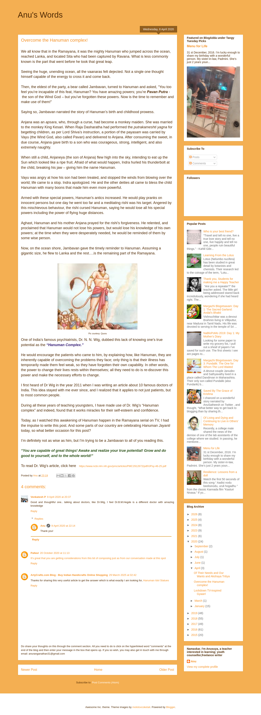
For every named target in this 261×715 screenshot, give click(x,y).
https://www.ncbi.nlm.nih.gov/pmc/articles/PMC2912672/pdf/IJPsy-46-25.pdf (122, 466)
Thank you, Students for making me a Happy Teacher (221, 280)
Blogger (170, 707)
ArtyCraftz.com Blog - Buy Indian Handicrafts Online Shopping (69, 574)
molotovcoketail (141, 707)
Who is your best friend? (218, 231)
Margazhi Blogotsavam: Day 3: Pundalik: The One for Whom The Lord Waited (220, 364)
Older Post (166, 669)
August (199, 551)
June (197, 562)
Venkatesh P (38, 496)
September (201, 546)
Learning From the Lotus (218, 255)
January (199, 606)
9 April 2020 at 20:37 (59, 496)
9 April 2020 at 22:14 (63, 525)
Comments (197, 163)
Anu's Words (40, 14)
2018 (194, 618)
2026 (194, 514)
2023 (194, 530)
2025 (194, 519)
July (197, 557)
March (198, 600)
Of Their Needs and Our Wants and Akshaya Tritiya (212, 574)
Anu (42, 525)
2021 (194, 536)
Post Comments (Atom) (105, 682)
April (197, 568)
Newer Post (29, 669)
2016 (194, 629)
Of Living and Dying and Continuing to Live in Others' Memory (220, 421)
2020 (194, 541)
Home (98, 669)
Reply (34, 511)
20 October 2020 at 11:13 (54, 552)
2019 (194, 613)
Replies (39, 518)
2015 (194, 635)
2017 (194, 624)
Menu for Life (197, 46)
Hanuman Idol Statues (156, 580)
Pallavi (35, 552)
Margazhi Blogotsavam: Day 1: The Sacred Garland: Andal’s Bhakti (220, 309)
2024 (194, 525)
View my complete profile (202, 666)
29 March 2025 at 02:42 (122, 574)
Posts (194, 157)
